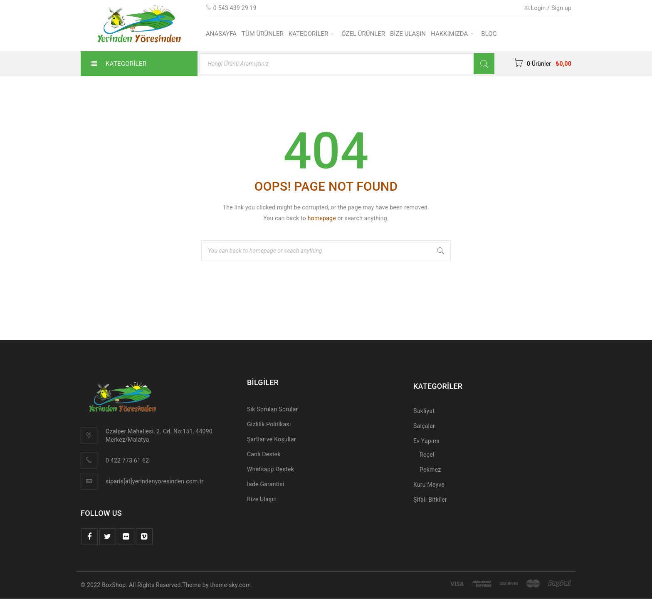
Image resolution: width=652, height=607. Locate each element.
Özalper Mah (122, 431)
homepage (322, 218)
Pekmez (430, 469)
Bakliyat (424, 411)
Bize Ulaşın (262, 499)
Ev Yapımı (426, 441)
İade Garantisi (265, 484)
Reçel (427, 454)
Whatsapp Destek (270, 469)
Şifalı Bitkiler (430, 499)
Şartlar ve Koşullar (271, 439)
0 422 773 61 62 (127, 460)
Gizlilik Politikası (269, 424)
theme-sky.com (230, 585)
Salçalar (424, 426)
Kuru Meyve (429, 484)
